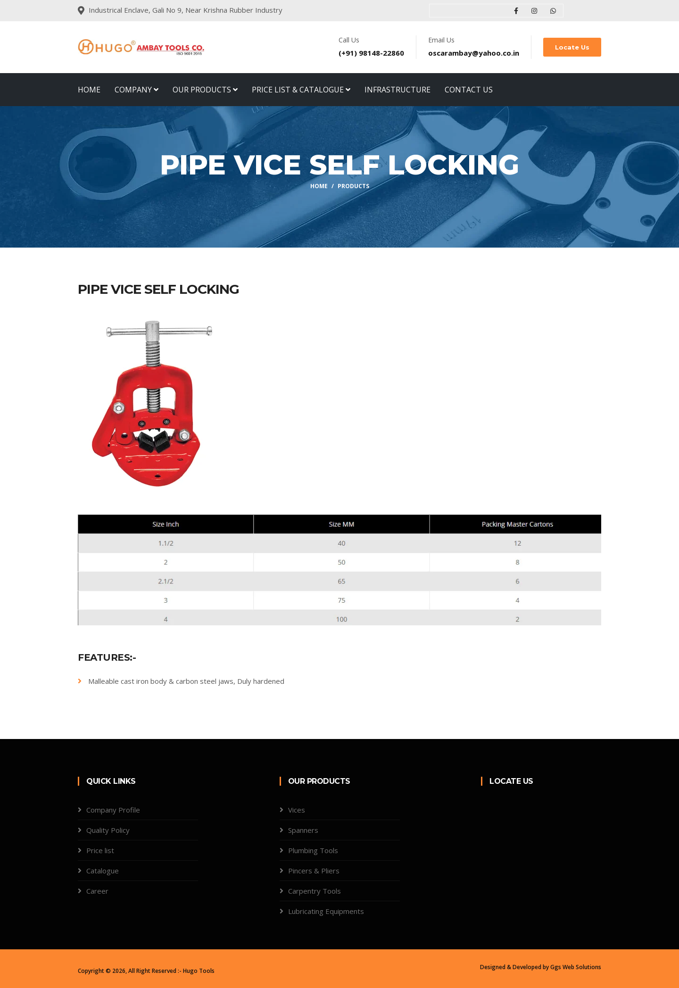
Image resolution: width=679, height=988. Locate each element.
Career (97, 891)
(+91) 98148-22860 (371, 53)
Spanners (303, 830)
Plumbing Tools (313, 850)
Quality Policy (108, 830)
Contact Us (469, 89)
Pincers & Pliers (314, 870)
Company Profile (113, 809)
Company (136, 89)
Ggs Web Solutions (575, 967)
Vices (296, 809)
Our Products (205, 89)
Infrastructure (397, 89)
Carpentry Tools (314, 891)
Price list (100, 850)
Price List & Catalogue (301, 89)
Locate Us (572, 47)
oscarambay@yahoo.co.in (473, 53)
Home (89, 89)
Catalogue (102, 870)
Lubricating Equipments (326, 911)
